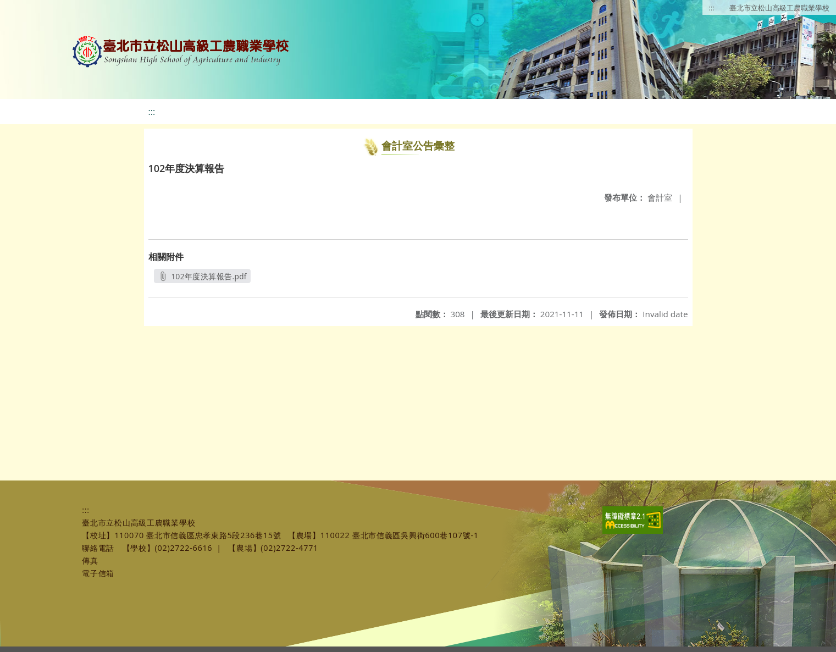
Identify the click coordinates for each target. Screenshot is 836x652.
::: (712, 8)
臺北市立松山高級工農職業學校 (779, 8)
